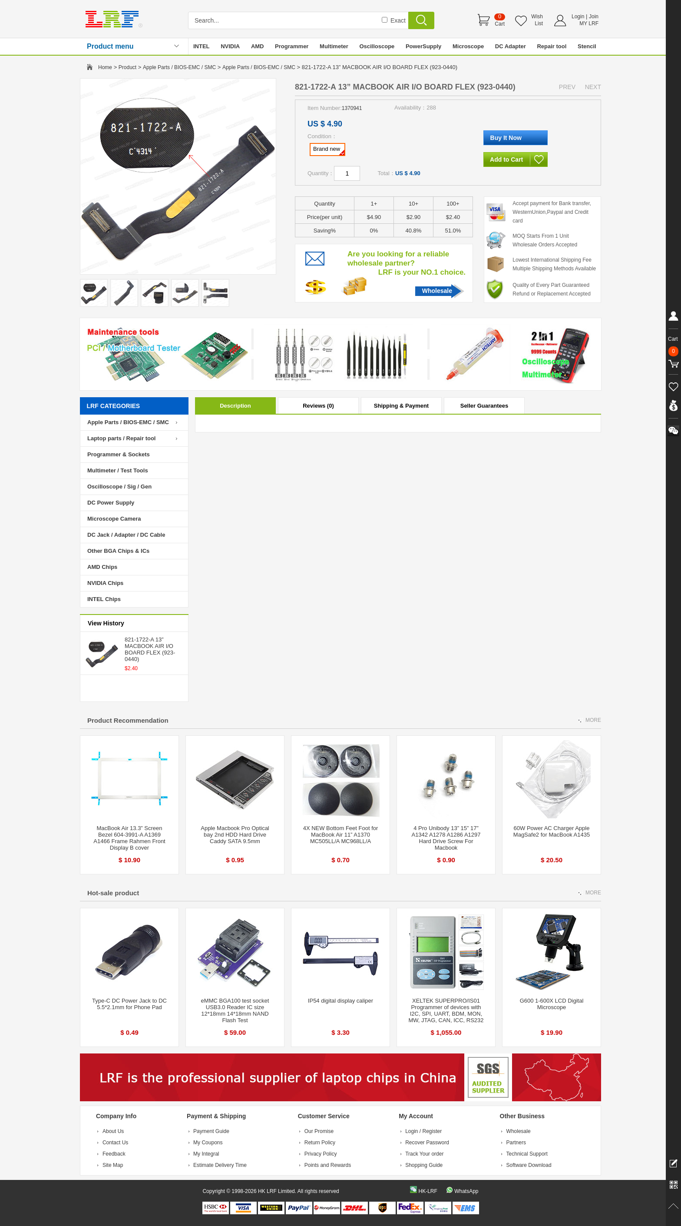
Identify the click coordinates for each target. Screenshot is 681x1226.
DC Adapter (510, 46)
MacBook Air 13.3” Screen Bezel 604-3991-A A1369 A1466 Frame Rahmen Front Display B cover (129, 838)
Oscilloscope (376, 46)
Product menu (110, 46)
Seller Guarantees (484, 405)
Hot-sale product (113, 893)
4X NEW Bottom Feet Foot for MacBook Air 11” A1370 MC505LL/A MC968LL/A (340, 834)
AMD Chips (102, 567)
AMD (257, 46)
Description (235, 405)
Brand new (328, 150)
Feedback (114, 1154)
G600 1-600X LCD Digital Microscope (552, 1003)
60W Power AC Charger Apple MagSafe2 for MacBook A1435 (551, 831)
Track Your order (424, 1154)
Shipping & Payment (401, 405)
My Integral (206, 1154)
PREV (567, 86)
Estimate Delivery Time (220, 1165)
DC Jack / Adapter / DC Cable (126, 535)
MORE (593, 720)
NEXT (593, 86)
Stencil (587, 46)
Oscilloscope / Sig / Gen (119, 486)
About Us (113, 1131)
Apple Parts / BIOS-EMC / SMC (179, 67)
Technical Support (527, 1154)
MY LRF (588, 23)
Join (593, 16)
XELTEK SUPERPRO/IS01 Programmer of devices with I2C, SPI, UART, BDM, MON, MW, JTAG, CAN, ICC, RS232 (445, 1010)
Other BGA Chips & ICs (118, 551)
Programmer (291, 46)
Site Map (112, 1165)
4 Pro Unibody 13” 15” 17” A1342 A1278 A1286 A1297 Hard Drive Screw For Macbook (445, 838)
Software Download (529, 1165)
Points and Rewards (327, 1165)
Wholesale (437, 290)
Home (105, 67)
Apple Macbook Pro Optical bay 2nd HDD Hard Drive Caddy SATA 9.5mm (235, 834)
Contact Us (115, 1143)
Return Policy (319, 1143)
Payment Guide (211, 1131)
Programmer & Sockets (118, 454)
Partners (516, 1143)
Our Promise (319, 1131)
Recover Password (427, 1143)
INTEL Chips (104, 599)
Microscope (468, 46)
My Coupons (207, 1143)
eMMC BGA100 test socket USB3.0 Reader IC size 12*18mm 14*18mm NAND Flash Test (235, 1010)
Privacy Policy (320, 1154)
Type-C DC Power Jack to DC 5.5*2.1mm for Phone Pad (129, 1003)
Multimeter (334, 46)
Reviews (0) (318, 405)
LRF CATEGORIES (113, 405)
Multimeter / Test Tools (117, 470)
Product (127, 67)
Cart (500, 24)
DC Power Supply (110, 502)
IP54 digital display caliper (340, 1000)
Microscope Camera (114, 518)
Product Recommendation (128, 720)
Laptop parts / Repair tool (121, 438)
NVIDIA (230, 46)
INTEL (201, 46)
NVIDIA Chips (105, 583)
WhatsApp (466, 1191)
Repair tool (551, 46)
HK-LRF (427, 1191)
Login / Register (423, 1131)
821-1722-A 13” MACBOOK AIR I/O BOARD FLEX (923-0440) (150, 649)
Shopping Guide (424, 1165)
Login (578, 16)
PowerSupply (423, 46)
